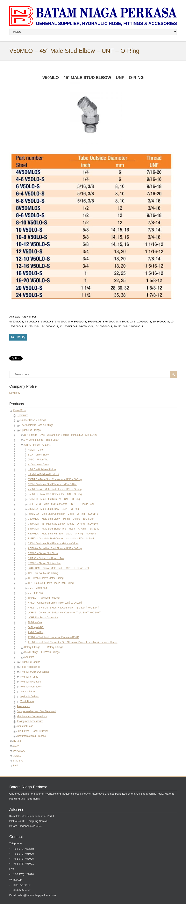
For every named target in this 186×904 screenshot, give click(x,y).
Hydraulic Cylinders (31, 686)
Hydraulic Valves (29, 696)
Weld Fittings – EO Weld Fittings (41, 652)
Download (14, 392)
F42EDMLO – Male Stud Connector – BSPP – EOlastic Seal (61, 504)
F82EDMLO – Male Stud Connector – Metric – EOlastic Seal (61, 538)
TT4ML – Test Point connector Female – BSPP (53, 637)
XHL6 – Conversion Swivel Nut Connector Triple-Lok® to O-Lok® (63, 607)
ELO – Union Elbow (38, 454)
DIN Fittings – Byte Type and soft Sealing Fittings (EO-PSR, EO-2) (60, 434)
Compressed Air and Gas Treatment (36, 711)
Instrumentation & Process (31, 736)
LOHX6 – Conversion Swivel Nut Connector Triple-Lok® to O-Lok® (64, 612)
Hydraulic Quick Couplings (34, 671)
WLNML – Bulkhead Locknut (43, 474)
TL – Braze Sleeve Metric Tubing (46, 578)
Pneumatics (23, 706)
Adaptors (29, 657)
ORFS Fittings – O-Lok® (37, 444)
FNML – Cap (35, 622)
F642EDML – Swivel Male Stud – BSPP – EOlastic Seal (58, 568)
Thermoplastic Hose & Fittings (36, 425)
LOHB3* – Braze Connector (43, 617)
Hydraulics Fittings (30, 430)
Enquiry (20, 337)
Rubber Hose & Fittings (33, 420)
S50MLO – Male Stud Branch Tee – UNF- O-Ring (55, 494)
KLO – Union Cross (38, 464)
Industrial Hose (25, 726)
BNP (15, 765)
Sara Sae (18, 760)
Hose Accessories (30, 666)
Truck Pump (27, 701)
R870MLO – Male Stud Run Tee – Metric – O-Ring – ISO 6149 (62, 533)
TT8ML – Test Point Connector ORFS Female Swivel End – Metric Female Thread (72, 642)
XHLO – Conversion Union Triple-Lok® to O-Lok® (55, 602)
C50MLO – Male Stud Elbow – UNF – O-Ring (52, 484)
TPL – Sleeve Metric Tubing (43, 573)
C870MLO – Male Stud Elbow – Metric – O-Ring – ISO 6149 (60, 518)
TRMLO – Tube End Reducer (44, 597)
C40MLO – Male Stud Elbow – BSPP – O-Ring (53, 509)
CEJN (16, 745)
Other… (17, 755)
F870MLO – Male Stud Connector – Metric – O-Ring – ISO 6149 (63, 513)
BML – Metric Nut (37, 587)
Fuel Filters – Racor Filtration (32, 731)
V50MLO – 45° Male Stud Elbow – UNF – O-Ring (55, 489)
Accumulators (27, 691)
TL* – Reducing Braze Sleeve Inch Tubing (51, 583)
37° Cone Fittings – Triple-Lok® (41, 439)
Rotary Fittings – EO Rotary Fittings (43, 647)
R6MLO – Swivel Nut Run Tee (44, 563)
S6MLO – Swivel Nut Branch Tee (46, 558)
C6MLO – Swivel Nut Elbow (43, 553)
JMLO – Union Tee (38, 459)
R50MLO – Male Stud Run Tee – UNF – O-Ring (54, 499)
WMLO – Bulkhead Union (42, 469)
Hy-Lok (17, 740)
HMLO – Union (36, 449)
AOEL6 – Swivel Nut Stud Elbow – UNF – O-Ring (55, 548)
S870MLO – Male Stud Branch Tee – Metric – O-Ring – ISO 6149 (63, 528)
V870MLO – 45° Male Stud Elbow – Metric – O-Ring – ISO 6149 (63, 523)
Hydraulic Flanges (30, 662)
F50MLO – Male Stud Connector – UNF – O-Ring (55, 479)
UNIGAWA (18, 750)
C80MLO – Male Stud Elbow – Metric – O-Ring (53, 543)
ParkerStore (19, 410)
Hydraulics (22, 415)
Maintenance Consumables (31, 716)
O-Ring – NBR (36, 627)
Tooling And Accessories (30, 721)
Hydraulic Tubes (29, 676)
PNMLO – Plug (36, 632)
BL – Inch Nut (35, 592)
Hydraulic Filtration (30, 681)
